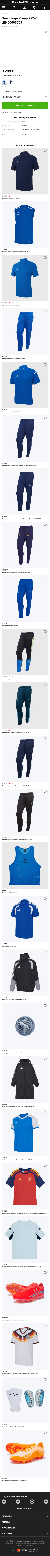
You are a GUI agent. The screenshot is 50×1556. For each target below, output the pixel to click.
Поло (4, 13)
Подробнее (17, 112)
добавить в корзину (25, 106)
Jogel (23, 121)
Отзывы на (27, 1508)
